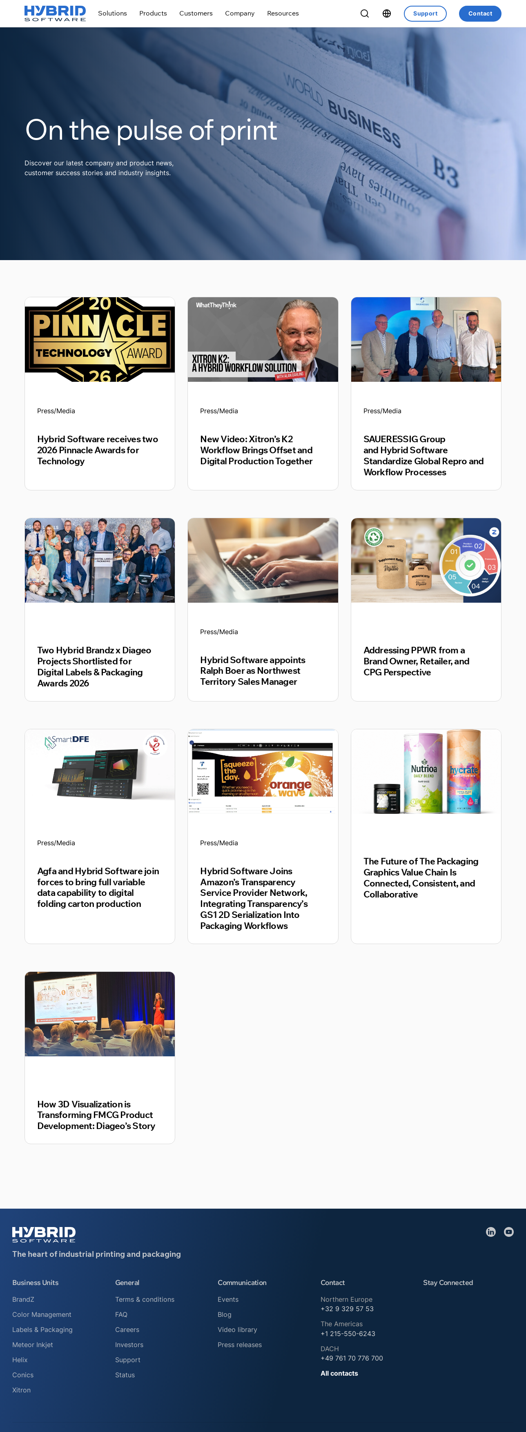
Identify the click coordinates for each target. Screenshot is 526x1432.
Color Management (41, 1314)
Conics (22, 1375)
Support (425, 13)
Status (125, 1375)
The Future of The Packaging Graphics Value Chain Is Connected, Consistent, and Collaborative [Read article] (421, 877)
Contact (480, 13)
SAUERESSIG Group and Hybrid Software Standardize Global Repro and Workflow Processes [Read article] (423, 455)
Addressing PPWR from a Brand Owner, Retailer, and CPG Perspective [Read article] (416, 661)
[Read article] (100, 339)
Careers (127, 1329)
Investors (129, 1345)
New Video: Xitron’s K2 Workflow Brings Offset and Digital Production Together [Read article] (256, 450)
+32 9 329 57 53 (347, 1309)
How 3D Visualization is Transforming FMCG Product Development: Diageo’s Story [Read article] (96, 1115)
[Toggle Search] (365, 13)
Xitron (21, 1390)
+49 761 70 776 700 (352, 1358)
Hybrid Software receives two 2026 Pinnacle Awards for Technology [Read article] (97, 450)
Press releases (240, 1345)
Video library (237, 1329)
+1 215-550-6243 (348, 1334)
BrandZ (23, 1299)
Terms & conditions (144, 1299)
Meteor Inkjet (32, 1345)
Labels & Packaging (42, 1329)
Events (228, 1299)
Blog (225, 1314)
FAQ (121, 1314)
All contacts (339, 1373)
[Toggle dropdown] (112, 13)
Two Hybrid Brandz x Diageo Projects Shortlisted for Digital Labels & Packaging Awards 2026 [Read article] (94, 666)
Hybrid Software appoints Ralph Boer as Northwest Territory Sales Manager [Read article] (252, 671)
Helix (20, 1360)
